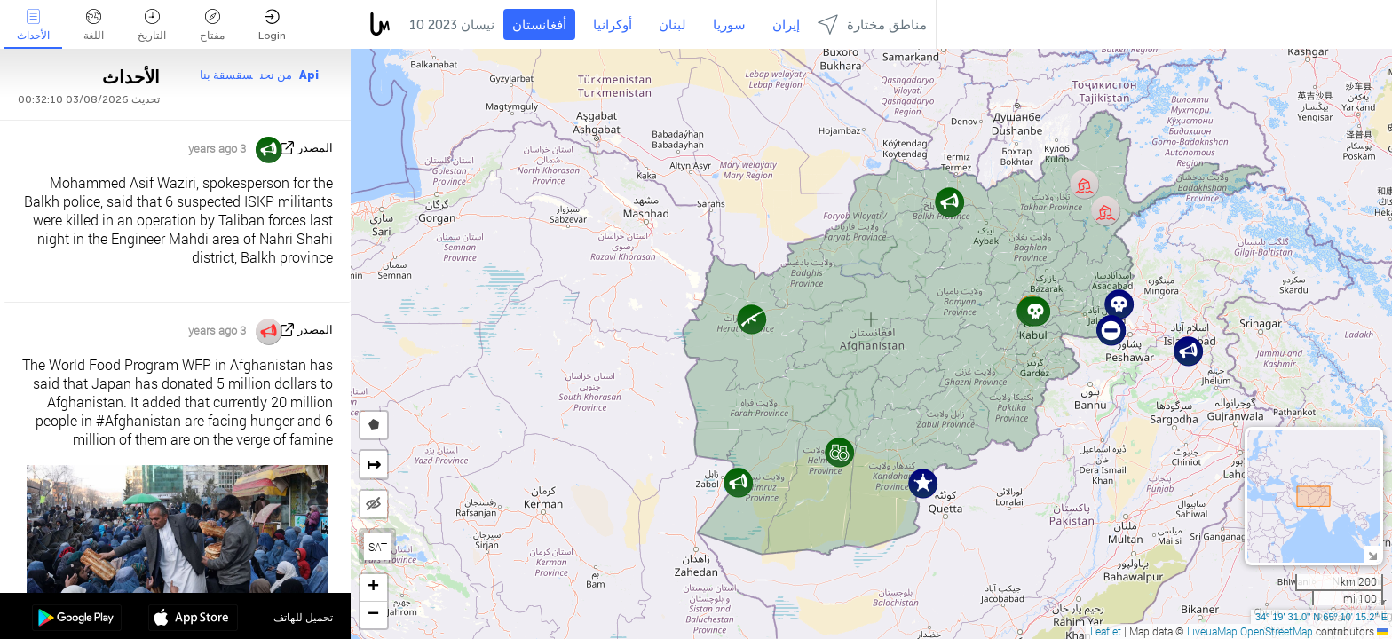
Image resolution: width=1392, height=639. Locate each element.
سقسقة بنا (226, 75)
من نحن (276, 75)
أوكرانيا (612, 25)
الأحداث (33, 25)
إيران (786, 25)
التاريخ (152, 25)
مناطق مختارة (872, 24)
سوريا (729, 25)
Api (309, 75)
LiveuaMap (1212, 631)
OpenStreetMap (1276, 631)
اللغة (93, 25)
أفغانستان (539, 25)
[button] (1188, 351)
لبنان (672, 25)
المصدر (315, 147)
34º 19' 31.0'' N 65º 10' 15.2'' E (1321, 616)
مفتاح (212, 25)
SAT (377, 547)
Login (272, 25)
